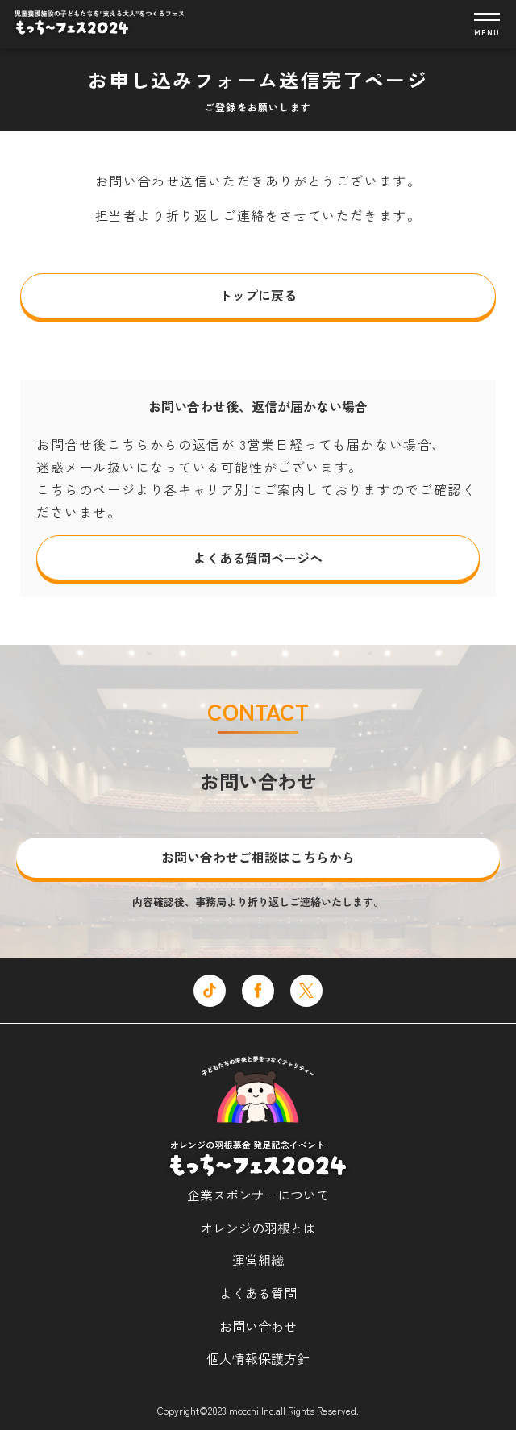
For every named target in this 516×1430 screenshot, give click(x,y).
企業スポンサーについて (258, 1194)
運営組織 (258, 1260)
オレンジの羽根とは (258, 1227)
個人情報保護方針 (258, 1358)
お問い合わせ (258, 1326)
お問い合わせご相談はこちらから (258, 857)
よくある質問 (258, 1293)
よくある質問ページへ (258, 557)
